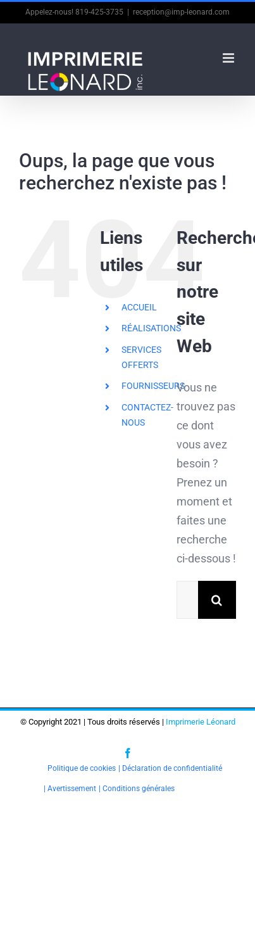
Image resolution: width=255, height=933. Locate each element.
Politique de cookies (81, 768)
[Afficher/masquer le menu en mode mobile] (229, 58)
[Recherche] (217, 600)
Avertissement (71, 788)
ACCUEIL (139, 307)
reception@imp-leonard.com (181, 12)
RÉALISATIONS (151, 328)
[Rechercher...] (187, 600)
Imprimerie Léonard (200, 722)
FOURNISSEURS (153, 386)
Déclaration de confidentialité (172, 768)
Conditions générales (139, 788)
